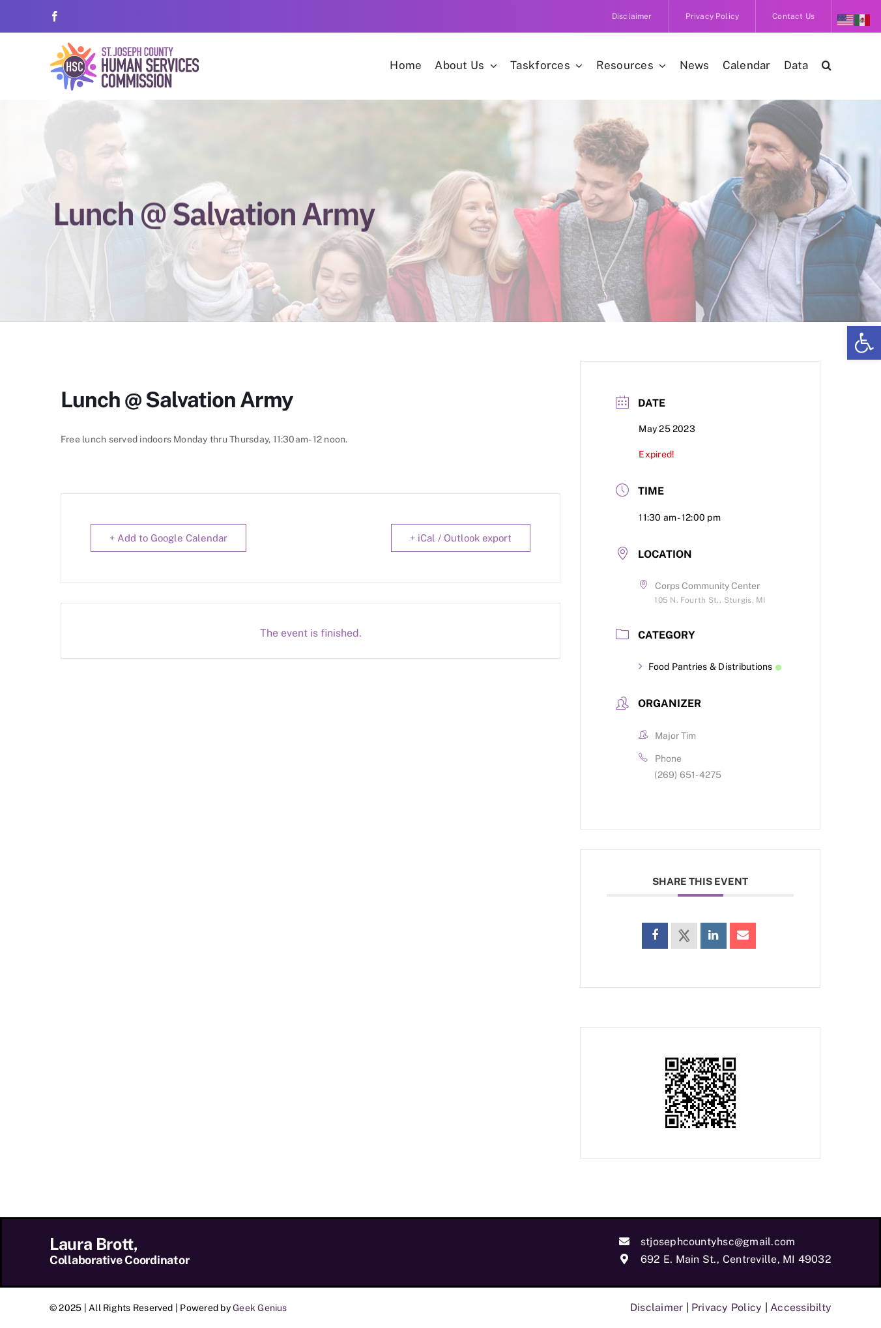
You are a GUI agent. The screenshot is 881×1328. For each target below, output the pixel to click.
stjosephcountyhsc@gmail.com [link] (718, 1241)
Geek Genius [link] (260, 1308)
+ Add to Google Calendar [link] (168, 537)
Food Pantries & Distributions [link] (710, 666)
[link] (864, 343)
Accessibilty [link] (800, 1307)
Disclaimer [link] (656, 1307)
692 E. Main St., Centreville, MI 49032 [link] (736, 1259)
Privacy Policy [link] (726, 1307)
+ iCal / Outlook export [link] (461, 537)
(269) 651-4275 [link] (687, 775)
